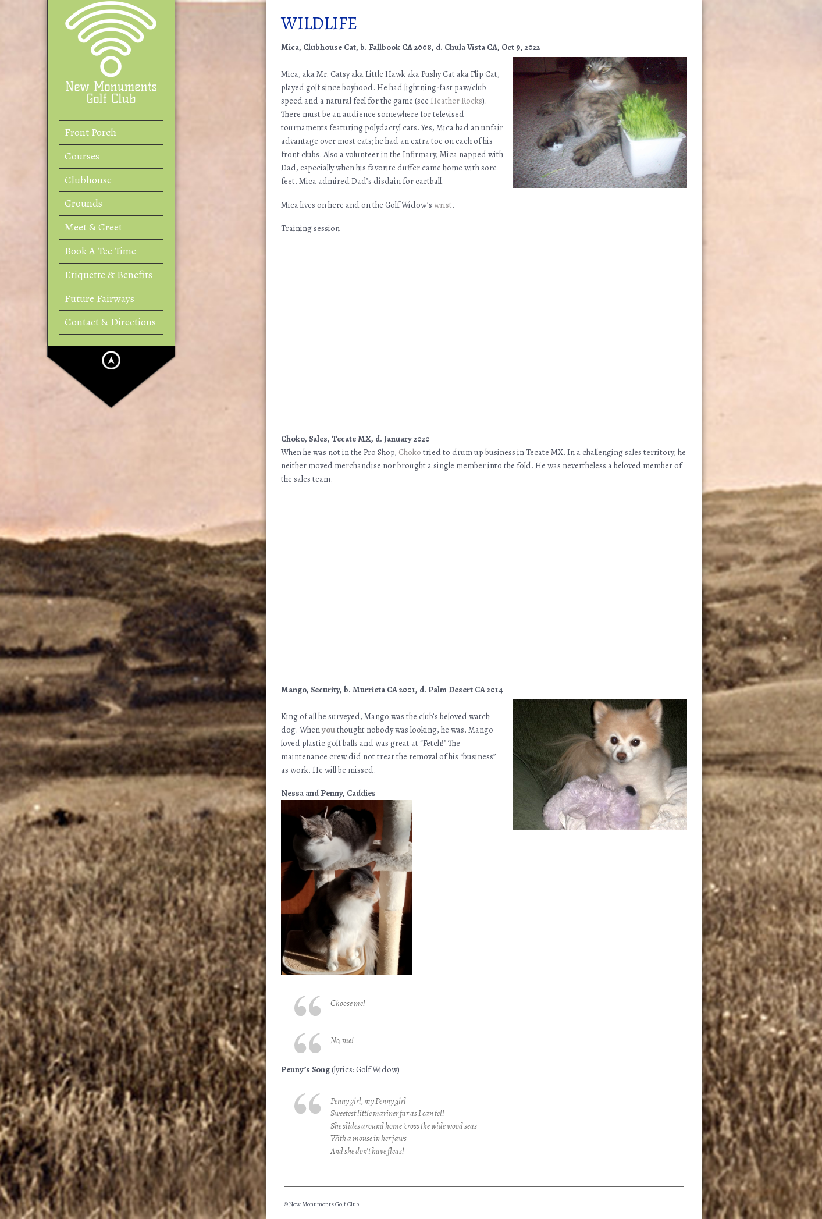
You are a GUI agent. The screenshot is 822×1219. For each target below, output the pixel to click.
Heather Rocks (456, 100)
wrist (443, 205)
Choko (409, 452)
